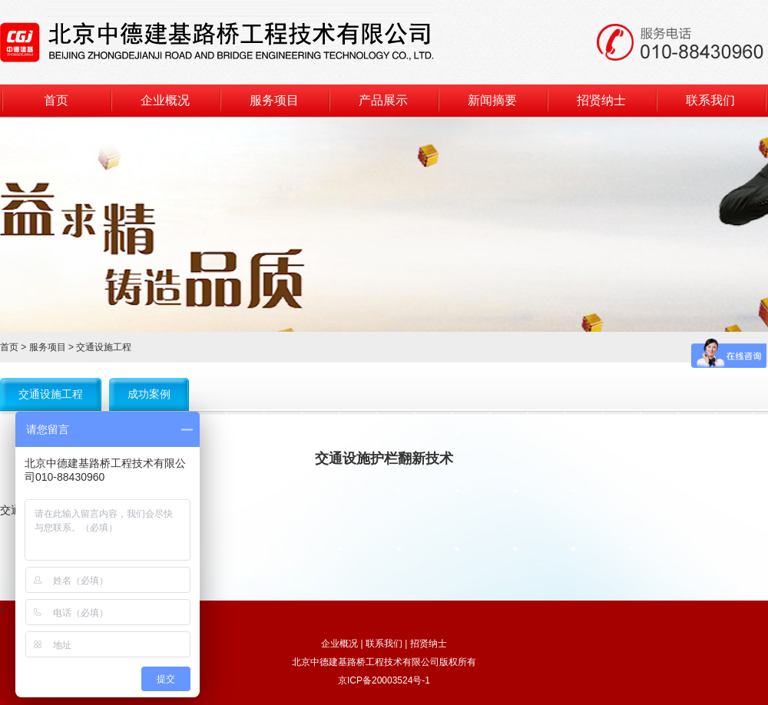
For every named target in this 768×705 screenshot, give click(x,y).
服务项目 (274, 100)
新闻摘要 (492, 100)
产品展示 (383, 100)
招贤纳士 (601, 100)
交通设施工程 (50, 394)
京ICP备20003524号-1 (384, 680)
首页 (56, 100)
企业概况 (165, 100)
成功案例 (148, 394)
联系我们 (710, 100)
